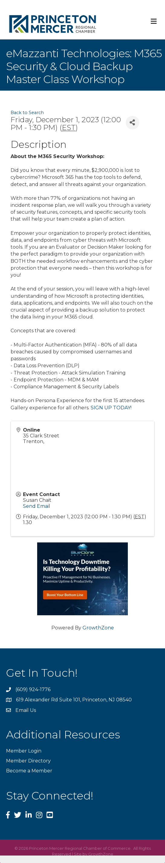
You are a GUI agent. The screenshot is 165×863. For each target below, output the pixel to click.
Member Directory (28, 761)
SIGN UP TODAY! (111, 408)
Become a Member (29, 771)
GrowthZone (98, 628)
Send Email (36, 506)
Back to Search (27, 112)
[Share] (132, 122)
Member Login (23, 751)
